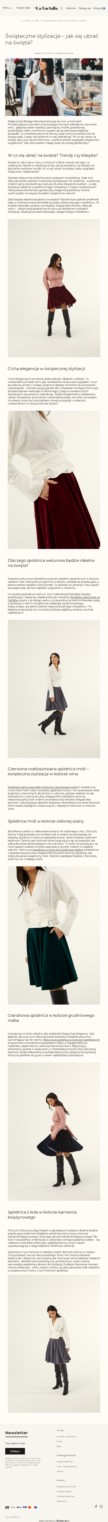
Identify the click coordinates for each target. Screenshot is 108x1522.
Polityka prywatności (66, 1486)
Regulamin (62, 1501)
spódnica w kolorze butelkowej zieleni (58, 849)
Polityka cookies (64, 1491)
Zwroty (60, 1471)
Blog (37, 20)
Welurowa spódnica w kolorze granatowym (71, 1039)
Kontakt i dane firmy (66, 1436)
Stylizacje (69, 53)
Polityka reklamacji (66, 1496)
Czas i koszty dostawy (67, 1466)
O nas (59, 1441)
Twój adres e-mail (15, 1443)
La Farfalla (26, 20)
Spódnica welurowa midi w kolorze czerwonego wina (42, 787)
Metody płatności (65, 1461)
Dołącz (15, 1451)
